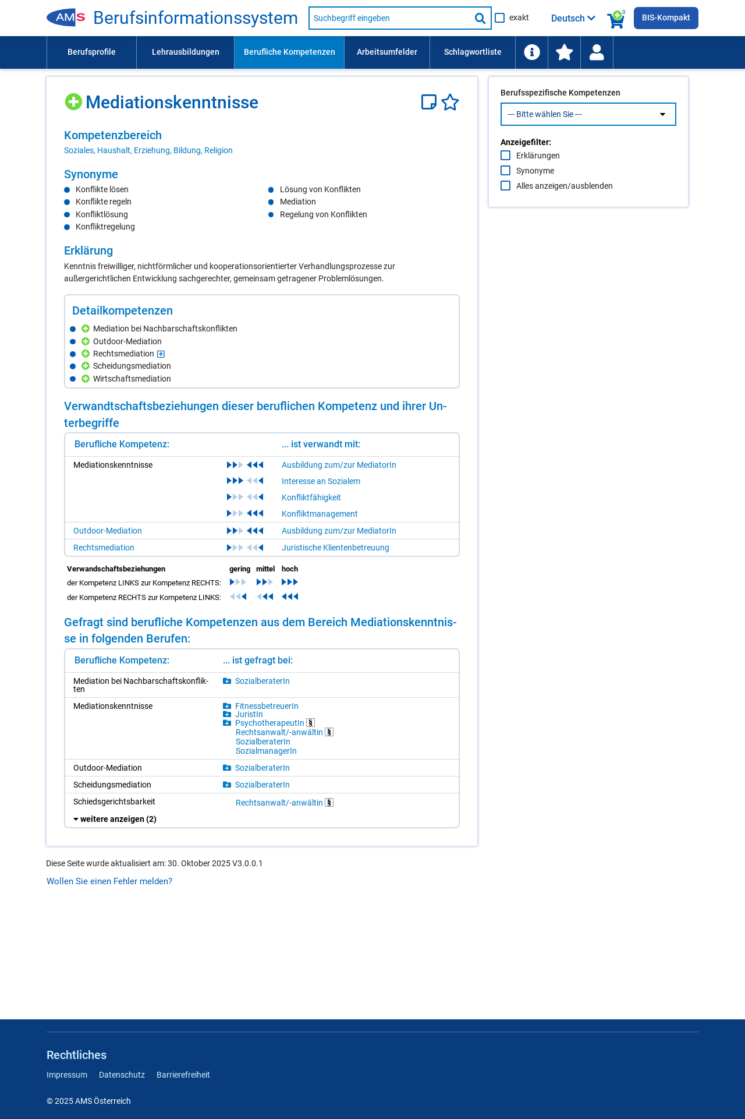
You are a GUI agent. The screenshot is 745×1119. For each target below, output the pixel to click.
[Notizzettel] (431, 102)
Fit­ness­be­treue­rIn (267, 706)
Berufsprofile (92, 52)
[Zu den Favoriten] (564, 52)
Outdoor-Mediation (107, 530)
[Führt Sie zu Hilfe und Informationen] (531, 52)
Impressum (67, 1074)
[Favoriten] (450, 102)
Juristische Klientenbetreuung (335, 547)
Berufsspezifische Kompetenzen (560, 117)
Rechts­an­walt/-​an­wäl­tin (285, 732)
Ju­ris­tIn (249, 714)
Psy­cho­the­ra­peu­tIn (275, 722)
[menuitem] (91, 52)
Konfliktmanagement (320, 513)
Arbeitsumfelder (387, 52)
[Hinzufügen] (75, 97)
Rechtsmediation (103, 547)
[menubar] (372, 52)
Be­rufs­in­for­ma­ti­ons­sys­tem (195, 18)
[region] (262, 142)
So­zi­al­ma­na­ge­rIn (266, 751)
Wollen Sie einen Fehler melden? (109, 881)
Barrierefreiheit (183, 1074)
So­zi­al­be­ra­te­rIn (262, 681)
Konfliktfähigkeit (311, 497)
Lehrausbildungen (185, 52)
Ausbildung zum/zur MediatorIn (339, 465)
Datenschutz (122, 1074)
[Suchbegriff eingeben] (389, 18)
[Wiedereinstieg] (596, 52)
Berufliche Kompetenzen (289, 52)
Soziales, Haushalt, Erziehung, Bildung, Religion (148, 150)
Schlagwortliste (473, 52)
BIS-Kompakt (666, 17)
